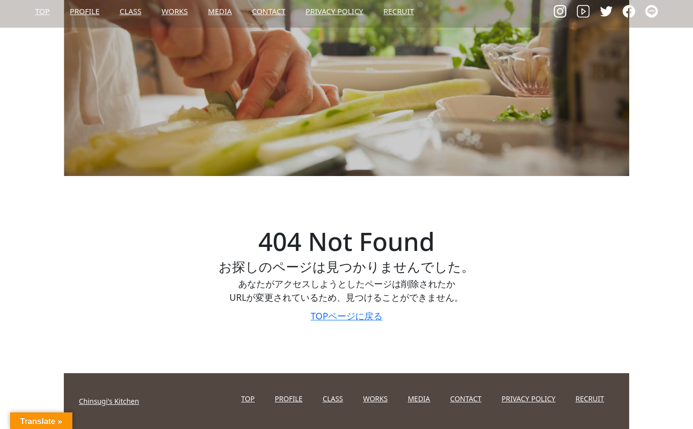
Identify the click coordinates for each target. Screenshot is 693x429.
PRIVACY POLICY (334, 11)
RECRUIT (398, 11)
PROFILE (85, 11)
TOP (42, 11)
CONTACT (268, 11)
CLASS (130, 11)
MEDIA (220, 11)
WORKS (174, 11)
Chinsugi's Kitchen (109, 401)
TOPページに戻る (346, 316)
